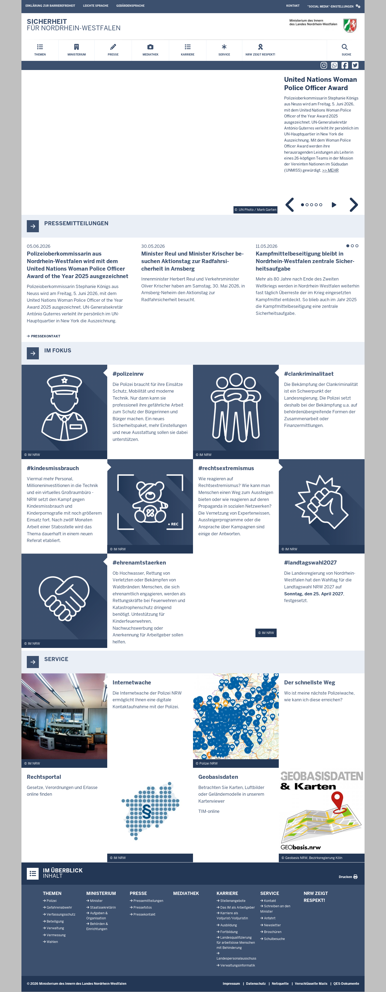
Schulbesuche (274, 939)
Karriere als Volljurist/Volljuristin (232, 915)
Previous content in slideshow (290, 205)
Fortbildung (229, 932)
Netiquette (280, 984)
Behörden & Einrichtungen (97, 926)
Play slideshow (334, 205)
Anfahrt (270, 918)
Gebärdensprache (130, 6)
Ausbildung (228, 925)
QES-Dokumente (346, 984)
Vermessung (56, 935)
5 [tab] (320, 204)
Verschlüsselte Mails (311, 984)
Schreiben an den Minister (275, 908)
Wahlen (52, 942)
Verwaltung (55, 928)
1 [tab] (302, 204)
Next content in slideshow (353, 205)
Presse (138, 893)
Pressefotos (142, 907)
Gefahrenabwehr (59, 907)
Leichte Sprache (95, 6)
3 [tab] (311, 204)
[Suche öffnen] (346, 50)
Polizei (52, 901)
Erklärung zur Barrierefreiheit (50, 6)
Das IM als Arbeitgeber (237, 907)
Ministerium (101, 893)
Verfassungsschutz (61, 914)
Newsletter (272, 925)
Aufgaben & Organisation (97, 915)
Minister (96, 901)
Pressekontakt (45, 336)
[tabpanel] (193, 142)
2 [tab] (307, 204)
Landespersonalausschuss (236, 958)
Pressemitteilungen (148, 901)
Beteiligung (55, 921)
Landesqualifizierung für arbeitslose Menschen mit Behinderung (236, 942)
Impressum (231, 984)
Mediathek (186, 893)
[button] (334, 6)
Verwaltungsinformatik (237, 965)
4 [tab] (316, 204)
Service (269, 893)
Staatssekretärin (103, 907)
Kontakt (292, 6)
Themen (52, 893)
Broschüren (272, 932)
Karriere (227, 893)
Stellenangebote (233, 901)
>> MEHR (330, 170)
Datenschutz (256, 984)
